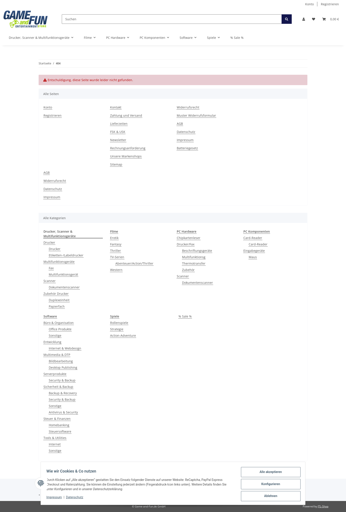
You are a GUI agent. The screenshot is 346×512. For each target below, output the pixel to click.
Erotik (114, 238)
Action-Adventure (123, 335)
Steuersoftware (60, 431)
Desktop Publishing (63, 367)
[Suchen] (172, 19)
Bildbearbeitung (61, 361)
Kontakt (115, 107)
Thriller (115, 251)
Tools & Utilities (54, 438)
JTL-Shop (323, 506)
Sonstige (55, 335)
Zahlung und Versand (126, 115)
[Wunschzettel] (313, 19)
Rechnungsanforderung (127, 148)
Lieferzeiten (119, 123)
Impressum (185, 140)
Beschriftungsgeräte (197, 251)
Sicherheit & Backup (58, 387)
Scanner (49, 281)
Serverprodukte (54, 374)
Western (116, 270)
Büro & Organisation (58, 323)
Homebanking (59, 425)
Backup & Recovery (63, 393)
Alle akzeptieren (269, 473)
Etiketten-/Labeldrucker (66, 255)
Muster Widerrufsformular (196, 115)
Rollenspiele (119, 323)
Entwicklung (52, 342)
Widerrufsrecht (188, 107)
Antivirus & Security (63, 412)
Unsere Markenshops (126, 156)
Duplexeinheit (59, 300)
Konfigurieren (269, 485)
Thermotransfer (193, 263)
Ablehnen (269, 496)
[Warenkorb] (330, 19)
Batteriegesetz (187, 148)
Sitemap (116, 164)
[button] (303, 19)
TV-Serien (117, 257)
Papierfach (57, 306)
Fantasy (115, 244)
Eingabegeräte (254, 251)
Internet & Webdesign (65, 348)
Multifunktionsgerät (63, 274)
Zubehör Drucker (56, 294)
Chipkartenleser (188, 238)
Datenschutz (186, 132)
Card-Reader (252, 238)
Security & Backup (62, 380)
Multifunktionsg (193, 257)
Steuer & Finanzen (57, 419)
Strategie (116, 329)
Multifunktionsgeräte (59, 262)
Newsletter (118, 140)
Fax (51, 268)
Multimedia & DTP (56, 355)
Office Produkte (60, 329)
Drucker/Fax (185, 244)
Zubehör (188, 270)
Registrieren (330, 4)
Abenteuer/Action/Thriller (134, 263)
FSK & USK (117, 132)
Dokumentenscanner (64, 287)
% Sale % (185, 316)
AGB (180, 123)
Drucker (49, 242)
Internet (55, 444)
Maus (253, 257)
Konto (309, 4)
